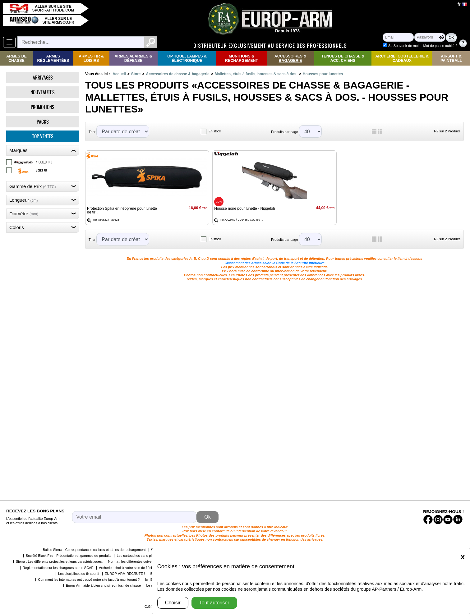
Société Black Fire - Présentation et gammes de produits (68, 555)
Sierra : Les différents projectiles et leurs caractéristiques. (59, 561)
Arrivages (43, 77)
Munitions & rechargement (241, 58)
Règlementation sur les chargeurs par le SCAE (58, 567)
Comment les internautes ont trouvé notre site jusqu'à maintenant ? (89, 579)
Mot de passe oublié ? (440, 46)
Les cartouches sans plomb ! (138, 555)
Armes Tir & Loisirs (91, 58)
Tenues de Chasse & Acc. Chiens (342, 58)
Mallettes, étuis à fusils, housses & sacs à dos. (256, 74)
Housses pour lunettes (323, 74)
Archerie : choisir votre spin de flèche (127, 567)
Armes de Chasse (16, 58)
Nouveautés (42, 92)
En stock (215, 131)
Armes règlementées (53, 58)
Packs (43, 121)
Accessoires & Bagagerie (290, 58)
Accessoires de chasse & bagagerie (178, 74)
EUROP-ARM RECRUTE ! (125, 573)
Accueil (119, 74)
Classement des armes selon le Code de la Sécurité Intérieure (274, 263)
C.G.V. (149, 606)
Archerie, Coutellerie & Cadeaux (402, 58)
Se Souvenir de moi (403, 46)
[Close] (463, 557)
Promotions (42, 107)
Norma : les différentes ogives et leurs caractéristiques (149, 561)
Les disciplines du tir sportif (78, 573)
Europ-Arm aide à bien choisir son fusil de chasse (103, 585)
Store (136, 74)
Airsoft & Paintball (451, 58)
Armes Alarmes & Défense (133, 58)
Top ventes (42, 136)
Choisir (173, 602)
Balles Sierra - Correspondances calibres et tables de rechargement (94, 549)
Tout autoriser (214, 602)
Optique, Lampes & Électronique (187, 58)
